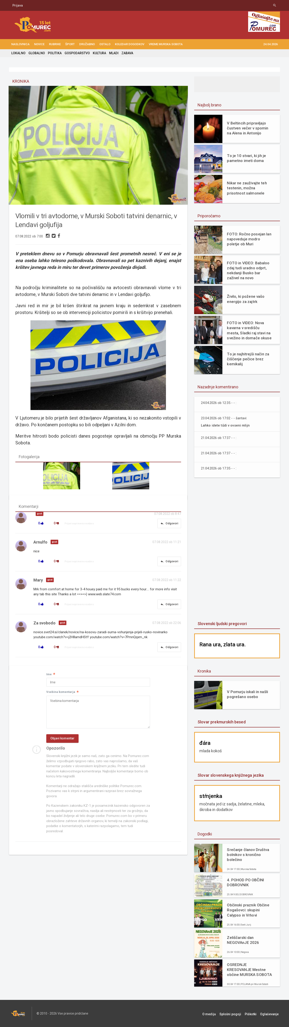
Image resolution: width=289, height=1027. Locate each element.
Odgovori (169, 524)
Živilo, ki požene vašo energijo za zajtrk (245, 299)
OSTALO (104, 44)
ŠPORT (70, 44)
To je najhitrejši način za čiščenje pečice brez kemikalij (247, 359)
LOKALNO (18, 53)
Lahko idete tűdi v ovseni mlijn (226, 425)
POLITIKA (54, 53)
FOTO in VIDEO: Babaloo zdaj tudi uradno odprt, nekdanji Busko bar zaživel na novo (248, 270)
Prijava (17, 5)
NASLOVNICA (20, 44)
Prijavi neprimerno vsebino (79, 524)
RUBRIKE (55, 44)
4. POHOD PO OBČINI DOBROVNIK (245, 882)
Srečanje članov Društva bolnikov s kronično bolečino (247, 854)
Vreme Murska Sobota (166, 44)
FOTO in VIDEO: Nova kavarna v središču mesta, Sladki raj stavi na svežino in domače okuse (249, 330)
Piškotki (253, 1013)
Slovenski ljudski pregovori (222, 623)
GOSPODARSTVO (76, 53)
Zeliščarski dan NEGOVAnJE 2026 (243, 940)
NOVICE (39, 44)
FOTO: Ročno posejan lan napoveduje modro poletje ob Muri (248, 239)
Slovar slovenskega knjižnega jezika (230, 775)
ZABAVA (126, 53)
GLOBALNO (36, 53)
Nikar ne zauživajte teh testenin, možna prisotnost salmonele (246, 188)
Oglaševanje (271, 1013)
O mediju (215, 1013)
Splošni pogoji (235, 1013)
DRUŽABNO (87, 44)
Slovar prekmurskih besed (221, 722)
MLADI (112, 53)
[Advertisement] (237, 550)
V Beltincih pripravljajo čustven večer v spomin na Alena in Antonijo (247, 128)
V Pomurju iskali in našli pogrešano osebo (247, 694)
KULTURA (98, 53)
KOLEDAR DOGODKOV (129, 44)
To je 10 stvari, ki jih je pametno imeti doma (246, 158)
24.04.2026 (270, 44)
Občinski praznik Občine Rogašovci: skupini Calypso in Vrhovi (247, 910)
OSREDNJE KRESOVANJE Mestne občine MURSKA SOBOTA (249, 969)
